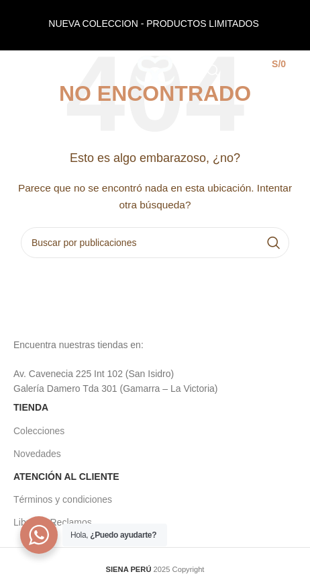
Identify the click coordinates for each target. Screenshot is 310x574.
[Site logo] (155, 70)
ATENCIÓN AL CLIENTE (66, 476)
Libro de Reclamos (52, 522)
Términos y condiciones (62, 499)
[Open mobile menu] (32, 70)
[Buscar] (213, 70)
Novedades (37, 453)
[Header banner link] (155, 25)
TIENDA (30, 407)
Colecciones (38, 430)
